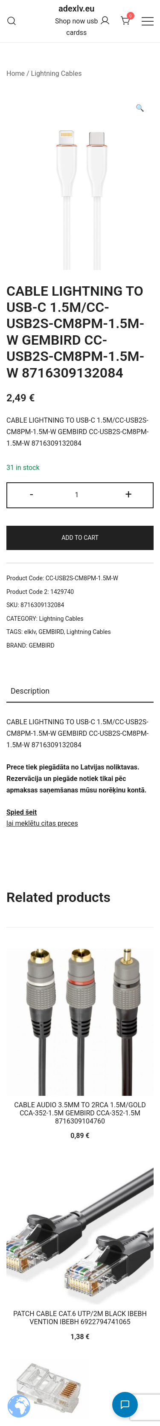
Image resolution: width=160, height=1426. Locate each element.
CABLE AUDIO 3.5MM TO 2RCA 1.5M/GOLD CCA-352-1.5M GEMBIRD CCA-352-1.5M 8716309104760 (80, 1113)
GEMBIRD (51, 631)
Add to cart (80, 537)
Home (15, 73)
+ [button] (128, 494)
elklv (30, 631)
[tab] (80, 691)
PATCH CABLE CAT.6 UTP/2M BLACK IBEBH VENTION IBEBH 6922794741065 (80, 1318)
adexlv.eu (76, 8)
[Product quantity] (80, 495)
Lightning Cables (56, 73)
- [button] (31, 494)
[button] (140, 108)
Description (30, 690)
